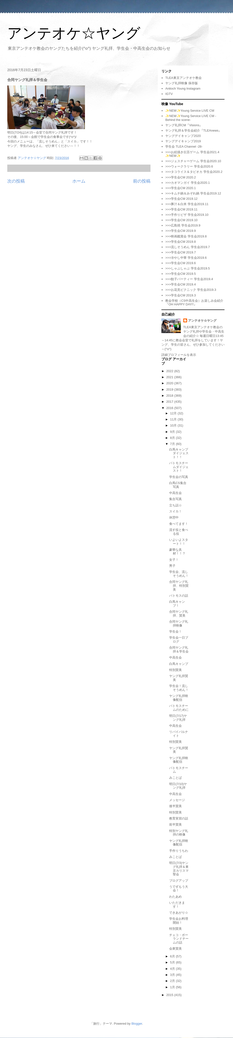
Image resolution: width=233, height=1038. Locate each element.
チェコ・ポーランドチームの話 (179, 938)
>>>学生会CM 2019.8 (180, 241)
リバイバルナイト (178, 733)
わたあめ (175, 896)
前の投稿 (141, 181)
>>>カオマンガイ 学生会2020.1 (187, 182)
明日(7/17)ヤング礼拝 (178, 717)
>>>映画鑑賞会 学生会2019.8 (186, 236)
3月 (173, 975)
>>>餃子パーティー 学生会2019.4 (189, 279)
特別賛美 (175, 670)
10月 (174, 425)
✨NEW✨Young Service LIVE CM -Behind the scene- (190, 118)
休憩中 (174, 517)
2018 (170, 395)
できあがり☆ (178, 912)
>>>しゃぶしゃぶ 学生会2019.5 (187, 268)
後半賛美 (175, 806)
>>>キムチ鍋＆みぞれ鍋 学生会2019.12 (193, 193)
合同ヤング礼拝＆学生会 (179, 649)
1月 (173, 987)
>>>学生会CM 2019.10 (181, 220)
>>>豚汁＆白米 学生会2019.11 (186, 204)
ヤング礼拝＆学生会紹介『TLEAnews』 (193, 130)
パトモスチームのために (179, 708)
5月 (173, 962)
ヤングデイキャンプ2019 (183, 141)
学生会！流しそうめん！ (179, 688)
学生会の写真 (178, 477)
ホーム (78, 181)
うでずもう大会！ (178, 888)
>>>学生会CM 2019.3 (180, 295)
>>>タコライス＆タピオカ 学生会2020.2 (193, 172)
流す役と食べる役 (178, 532)
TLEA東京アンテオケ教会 (183, 78)
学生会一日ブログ (178, 639)
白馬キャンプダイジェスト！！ (179, 453)
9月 (173, 432)
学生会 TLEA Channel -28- (183, 146)
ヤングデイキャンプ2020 (183, 136)
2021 (170, 377)
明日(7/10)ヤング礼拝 (178, 786)
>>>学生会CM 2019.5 (180, 274)
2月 (173, 981)
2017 (170, 401)
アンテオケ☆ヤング (73, 33)
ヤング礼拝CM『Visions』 (183, 125)
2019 (170, 389)
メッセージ (177, 800)
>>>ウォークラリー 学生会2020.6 (189, 166)
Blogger (136, 1023)
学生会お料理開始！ (178, 920)
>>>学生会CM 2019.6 (180, 263)
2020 (170, 383)
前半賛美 (175, 824)
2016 (170, 408)
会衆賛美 (175, 948)
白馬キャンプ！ (177, 603)
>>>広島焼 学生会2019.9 (182, 225)
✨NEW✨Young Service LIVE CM (189, 110)
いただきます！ (177, 904)
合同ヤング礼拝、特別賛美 (179, 585)
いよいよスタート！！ (178, 541)
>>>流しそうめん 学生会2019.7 (187, 247)
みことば (175, 777)
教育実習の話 (178, 818)
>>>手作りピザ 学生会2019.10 (186, 215)
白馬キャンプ (178, 664)
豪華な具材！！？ (177, 551)
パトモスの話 (178, 595)
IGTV (169, 94)
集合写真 (175, 499)
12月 (174, 413)
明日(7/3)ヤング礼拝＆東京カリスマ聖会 (179, 868)
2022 (170, 371)
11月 (174, 419)
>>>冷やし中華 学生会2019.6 (186, 258)
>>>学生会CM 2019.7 (180, 252)
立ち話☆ (175, 505)
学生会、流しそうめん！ (179, 574)
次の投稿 (16, 181)
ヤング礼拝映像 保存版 (181, 83)
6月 (173, 956)
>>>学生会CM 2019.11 (181, 209)
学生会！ (175, 631)
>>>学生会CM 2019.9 (180, 231)
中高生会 (175, 493)
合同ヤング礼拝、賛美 (178, 613)
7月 (173, 444)
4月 (173, 969)
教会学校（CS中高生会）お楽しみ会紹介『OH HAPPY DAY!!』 (194, 302)
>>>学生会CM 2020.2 (180, 177)
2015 (170, 995)
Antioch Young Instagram (182, 88)
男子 (172, 566)
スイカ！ (175, 511)
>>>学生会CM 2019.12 (181, 199)
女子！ (174, 559)
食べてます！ (178, 524)
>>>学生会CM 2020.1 (180, 188)
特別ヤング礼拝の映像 (178, 833)
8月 (173, 438)
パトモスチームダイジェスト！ (179, 466)
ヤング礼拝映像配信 (178, 698)
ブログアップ (178, 880)
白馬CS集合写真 (177, 485)
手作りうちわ (178, 851)
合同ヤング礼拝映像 (178, 623)
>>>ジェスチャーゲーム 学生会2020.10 (193, 161)
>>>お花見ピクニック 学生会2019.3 (190, 290)
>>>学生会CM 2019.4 (180, 284)
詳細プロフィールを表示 (178, 355)
